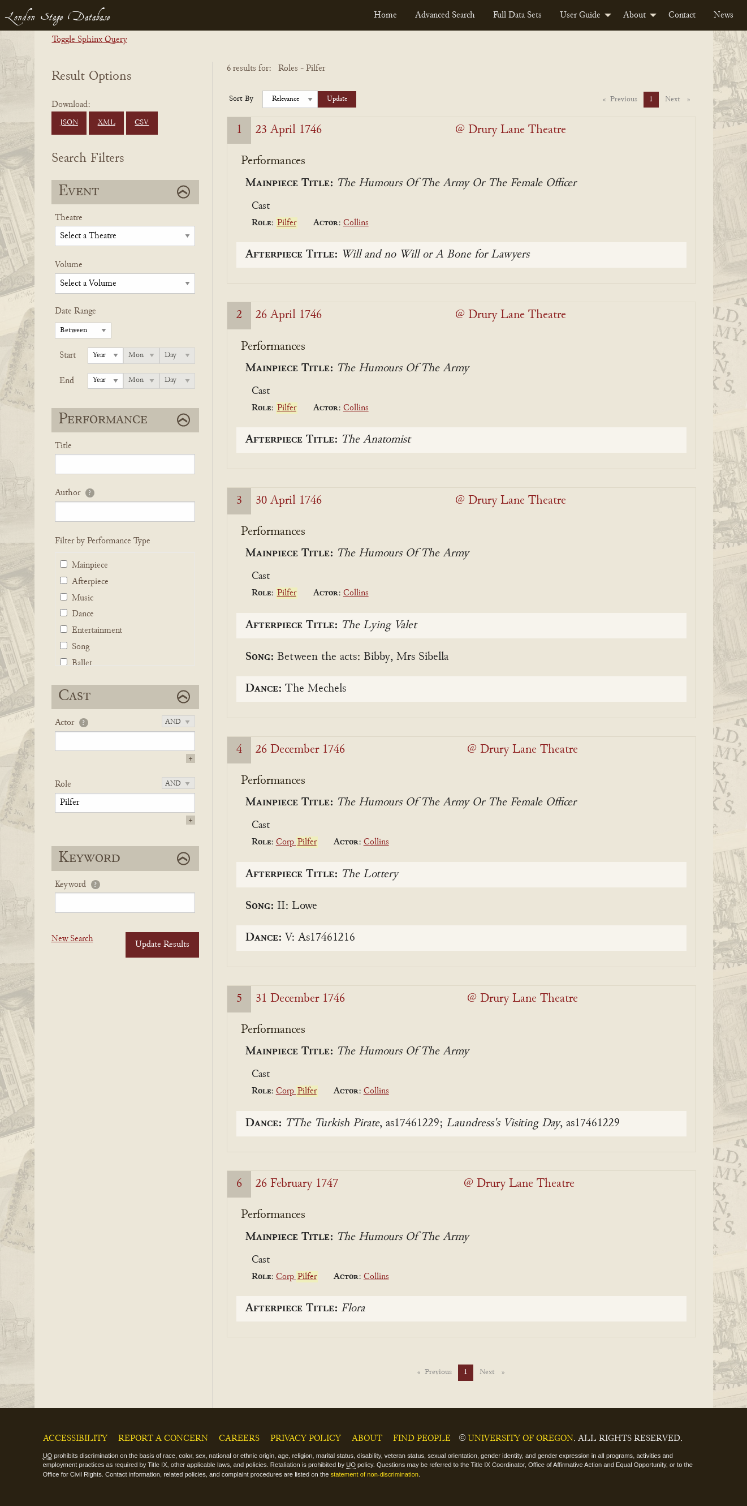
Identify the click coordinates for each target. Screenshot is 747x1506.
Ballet (82, 663)
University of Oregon (520, 1438)
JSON (69, 123)
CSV (142, 123)
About (634, 15)
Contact (682, 15)
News (723, 15)
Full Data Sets (517, 15)
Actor (64, 722)
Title (63, 445)
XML (106, 123)
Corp (297, 842)
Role (63, 784)
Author (67, 492)
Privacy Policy (305, 1438)
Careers (239, 1438)
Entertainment (97, 630)
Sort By (241, 99)
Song (80, 646)
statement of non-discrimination (374, 1474)
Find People (422, 1438)
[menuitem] (385, 15)
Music (82, 598)
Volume (69, 264)
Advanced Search (445, 15)
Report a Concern (163, 1438)
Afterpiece (90, 581)
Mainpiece (90, 565)
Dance (83, 614)
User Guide (580, 15)
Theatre (69, 217)
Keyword (70, 884)
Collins (356, 223)
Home (385, 15)
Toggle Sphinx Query (89, 39)
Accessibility (75, 1438)
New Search (72, 938)
